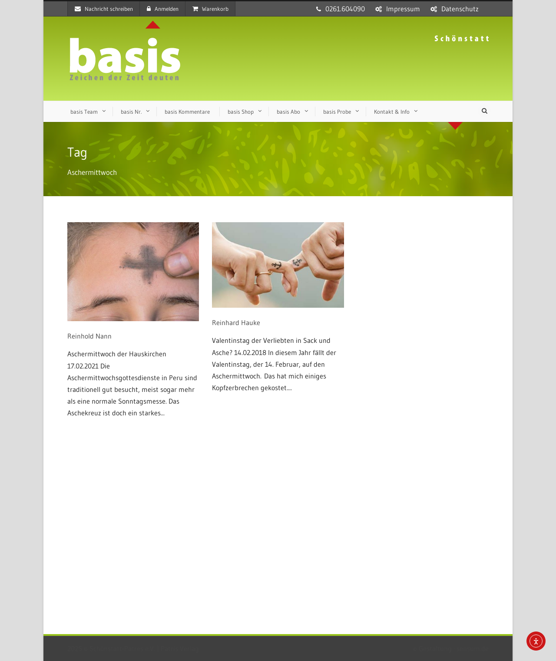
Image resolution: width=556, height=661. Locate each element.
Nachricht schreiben (104, 8)
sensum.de (473, 648)
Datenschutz (460, 8)
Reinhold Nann (89, 336)
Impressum (403, 8)
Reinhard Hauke (236, 322)
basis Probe (337, 111)
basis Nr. (131, 111)
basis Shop (241, 111)
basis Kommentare (187, 111)
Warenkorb (210, 8)
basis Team (84, 111)
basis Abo (288, 111)
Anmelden (163, 8)
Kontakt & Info (392, 111)
